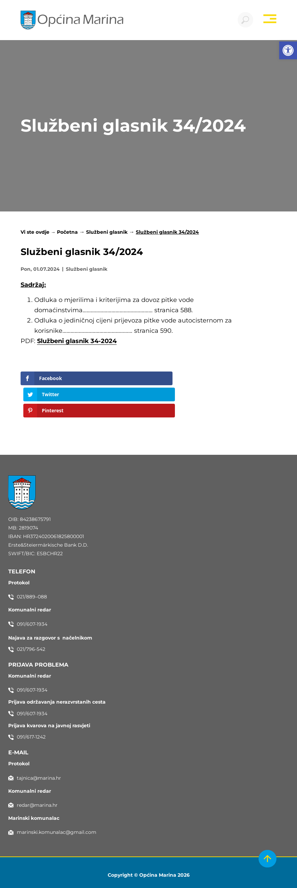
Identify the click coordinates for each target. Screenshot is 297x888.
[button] (288, 50)
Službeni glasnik (107, 234)
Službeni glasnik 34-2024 (77, 342)
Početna (67, 234)
